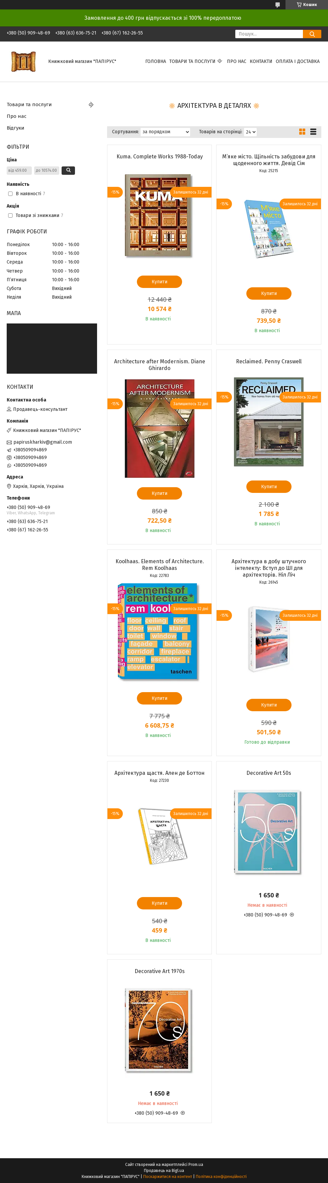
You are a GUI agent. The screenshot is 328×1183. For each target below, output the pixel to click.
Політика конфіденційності (221, 1176)
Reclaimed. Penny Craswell (269, 361)
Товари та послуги (192, 61)
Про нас (236, 61)
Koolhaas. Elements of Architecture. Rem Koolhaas (159, 564)
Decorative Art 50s (268, 773)
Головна (155, 61)
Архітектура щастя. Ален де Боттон (159, 773)
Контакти (261, 61)
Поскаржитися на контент (167, 1176)
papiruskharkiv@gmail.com (42, 442)
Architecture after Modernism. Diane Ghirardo (159, 364)
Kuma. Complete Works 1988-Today (159, 156)
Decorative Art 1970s (160, 971)
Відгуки (15, 128)
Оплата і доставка (298, 61)
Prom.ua (195, 1164)
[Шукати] (312, 34)
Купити (159, 282)
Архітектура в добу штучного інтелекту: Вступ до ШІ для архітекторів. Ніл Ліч (269, 568)
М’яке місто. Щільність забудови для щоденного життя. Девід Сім (269, 159)
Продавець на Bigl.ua (164, 1170)
